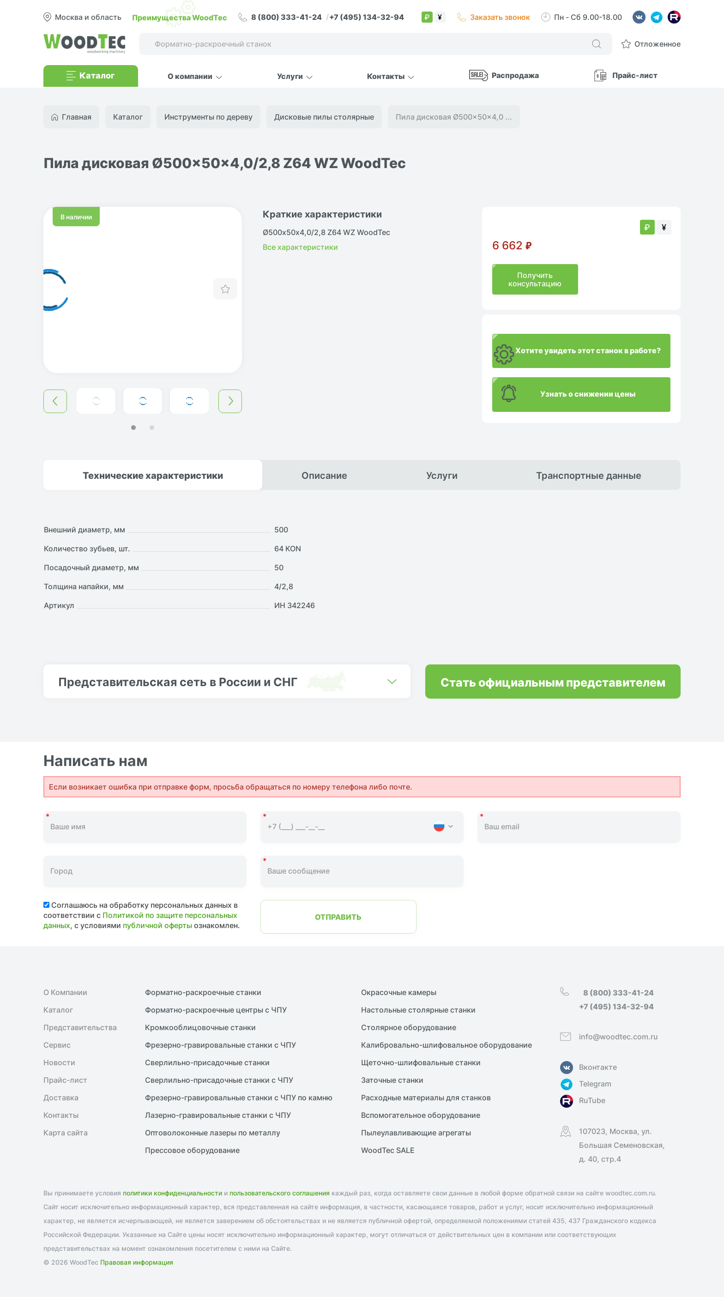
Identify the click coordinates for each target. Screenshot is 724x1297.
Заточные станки (392, 1080)
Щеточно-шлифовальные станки (421, 1062)
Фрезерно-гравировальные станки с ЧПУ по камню (238, 1097)
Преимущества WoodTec (179, 17)
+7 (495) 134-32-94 (366, 16)
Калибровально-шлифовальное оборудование (446, 1045)
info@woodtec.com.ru (618, 1037)
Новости (59, 1062)
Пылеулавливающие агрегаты (416, 1133)
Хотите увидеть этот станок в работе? (588, 350)
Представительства (80, 1027)
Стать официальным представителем (552, 681)
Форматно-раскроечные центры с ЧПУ (216, 1010)
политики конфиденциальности (172, 1192)
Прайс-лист (635, 74)
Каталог (58, 1010)
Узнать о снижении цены (587, 393)
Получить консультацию (534, 279)
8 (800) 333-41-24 (287, 16)
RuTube (592, 1100)
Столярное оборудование (408, 1027)
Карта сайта (65, 1133)
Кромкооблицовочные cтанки (200, 1027)
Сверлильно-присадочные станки (207, 1062)
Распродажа (515, 74)
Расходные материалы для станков (426, 1097)
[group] (142, 290)
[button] (133, 427)
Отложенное (657, 44)
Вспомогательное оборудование (420, 1115)
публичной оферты (157, 925)
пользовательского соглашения (279, 1192)
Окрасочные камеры (398, 992)
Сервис (57, 1045)
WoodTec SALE (388, 1150)
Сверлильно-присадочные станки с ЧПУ (219, 1080)
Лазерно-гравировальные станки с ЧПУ (218, 1115)
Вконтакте (598, 1067)
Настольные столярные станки (418, 1010)
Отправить (338, 916)
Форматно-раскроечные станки (203, 992)
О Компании (65, 992)
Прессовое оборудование (192, 1150)
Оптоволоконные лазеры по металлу (212, 1133)
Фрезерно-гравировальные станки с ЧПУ (220, 1045)
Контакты (60, 1115)
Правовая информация (136, 1262)
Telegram (595, 1084)
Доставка (60, 1097)
